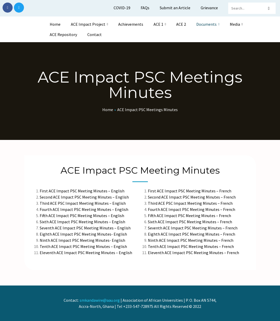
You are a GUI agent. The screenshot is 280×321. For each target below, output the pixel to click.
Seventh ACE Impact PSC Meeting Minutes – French (192, 227)
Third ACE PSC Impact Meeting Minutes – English (83, 203)
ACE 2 (181, 24)
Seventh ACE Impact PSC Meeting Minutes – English (85, 227)
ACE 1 (160, 24)
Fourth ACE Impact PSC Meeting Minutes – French (191, 209)
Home (55, 24)
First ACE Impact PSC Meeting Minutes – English (82, 190)
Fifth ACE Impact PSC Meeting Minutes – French (189, 215)
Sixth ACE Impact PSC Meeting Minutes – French (190, 221)
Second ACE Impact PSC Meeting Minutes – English (85, 197)
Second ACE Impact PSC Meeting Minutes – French (192, 197)
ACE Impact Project (89, 24)
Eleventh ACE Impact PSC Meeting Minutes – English (86, 252)
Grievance (209, 7)
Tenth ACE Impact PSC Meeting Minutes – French (191, 246)
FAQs (145, 7)
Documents (207, 24)
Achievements (130, 24)
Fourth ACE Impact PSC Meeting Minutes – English (84, 209)
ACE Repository (63, 34)
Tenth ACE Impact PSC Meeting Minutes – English (83, 246)
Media (236, 24)
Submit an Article (175, 7)
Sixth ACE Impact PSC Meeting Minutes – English (82, 221)
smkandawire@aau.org (100, 300)
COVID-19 (122, 7)
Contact (94, 34)
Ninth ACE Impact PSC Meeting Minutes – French (190, 240)
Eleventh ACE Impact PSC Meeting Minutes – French (193, 252)
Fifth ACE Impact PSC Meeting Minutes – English (82, 215)
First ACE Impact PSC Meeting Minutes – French (189, 190)
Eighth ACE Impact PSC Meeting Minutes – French (191, 234)
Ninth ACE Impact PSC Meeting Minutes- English (82, 240)
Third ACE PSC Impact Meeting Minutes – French (190, 203)
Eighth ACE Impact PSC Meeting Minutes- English (83, 234)
